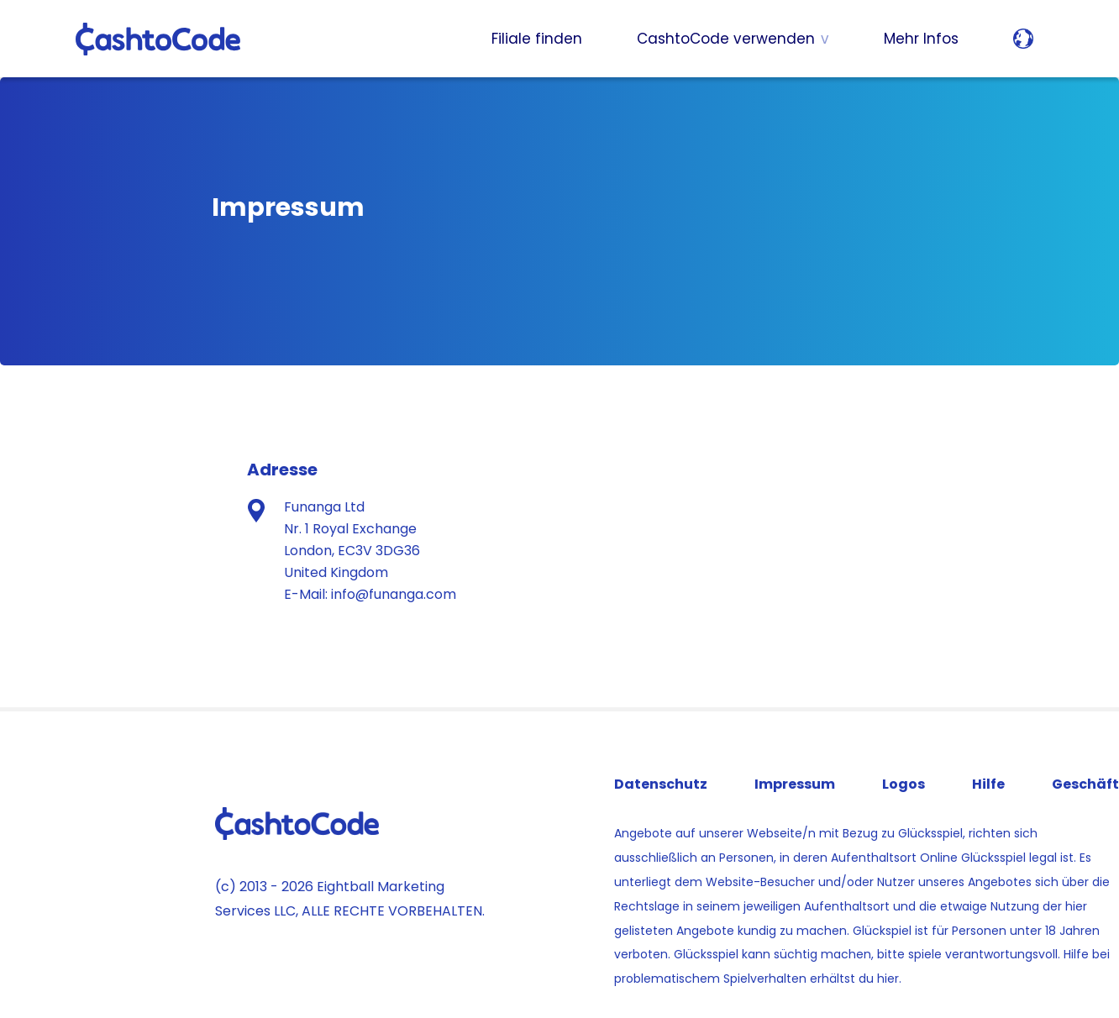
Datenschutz (660, 784)
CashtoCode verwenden (726, 39)
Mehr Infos (921, 39)
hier (888, 978)
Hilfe (988, 784)
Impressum (794, 784)
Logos (903, 784)
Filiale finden (536, 39)
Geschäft (1085, 784)
